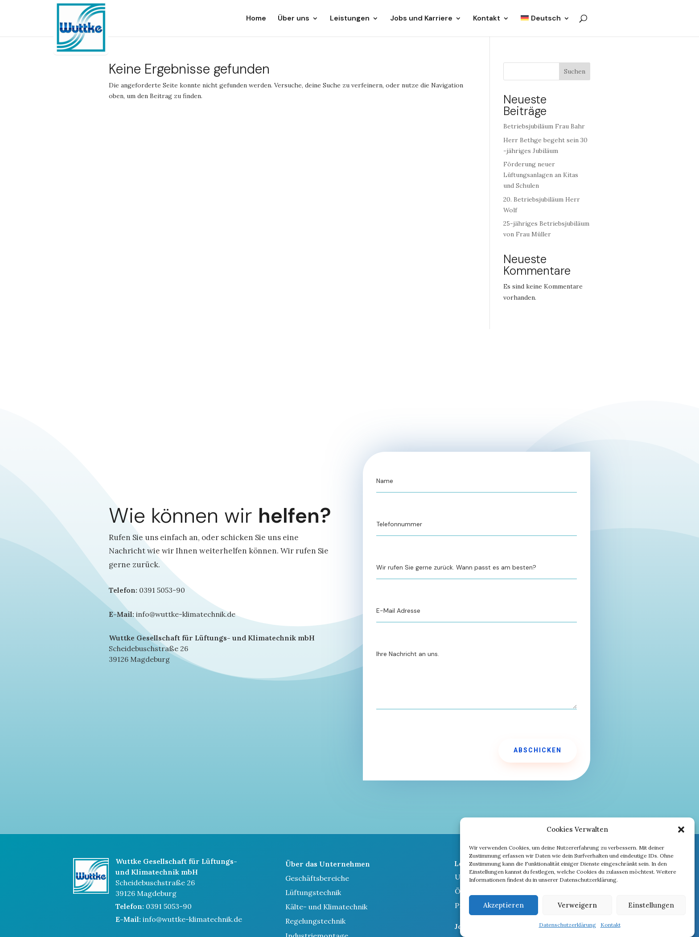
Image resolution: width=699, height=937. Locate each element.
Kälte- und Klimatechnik (326, 906)
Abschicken (538, 750)
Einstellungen (651, 912)
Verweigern (577, 912)
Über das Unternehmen (327, 863)
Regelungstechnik (315, 920)
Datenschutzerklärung (567, 932)
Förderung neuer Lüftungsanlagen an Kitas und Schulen (540, 175)
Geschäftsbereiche (317, 878)
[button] (681, 837)
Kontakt (610, 932)
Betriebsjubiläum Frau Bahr (544, 126)
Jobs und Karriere (421, 19)
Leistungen (350, 19)
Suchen (574, 71)
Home (256, 19)
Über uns (293, 19)
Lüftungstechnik (313, 892)
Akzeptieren (503, 912)
